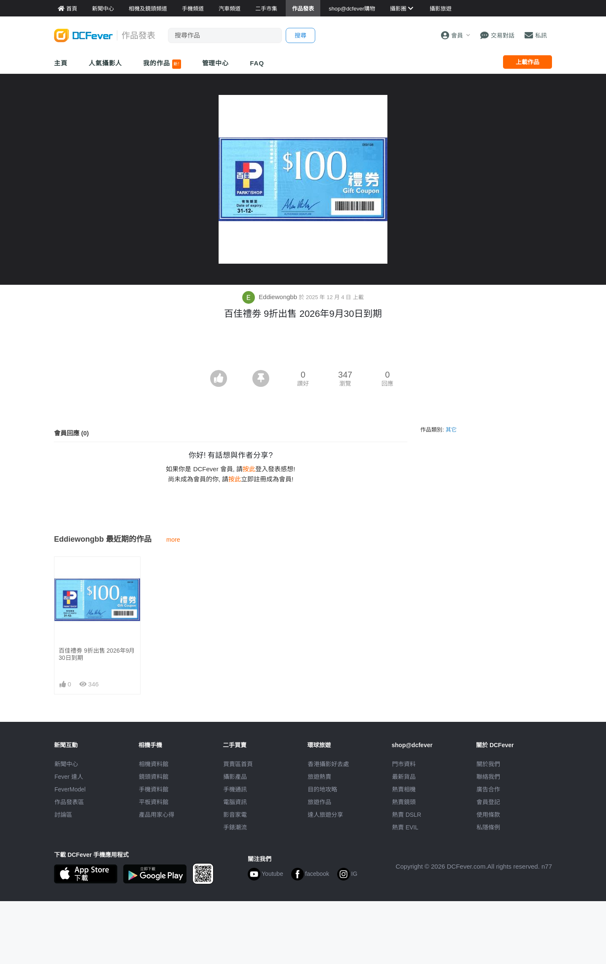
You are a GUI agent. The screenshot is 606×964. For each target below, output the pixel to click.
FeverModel (70, 789)
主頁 (61, 63)
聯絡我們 (488, 776)
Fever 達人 (68, 776)
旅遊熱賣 (319, 776)
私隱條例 (488, 827)
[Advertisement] (303, 347)
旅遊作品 (319, 802)
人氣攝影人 (105, 63)
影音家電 (235, 814)
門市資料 (404, 764)
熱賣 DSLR (406, 814)
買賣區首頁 (238, 764)
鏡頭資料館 (153, 776)
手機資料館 (153, 789)
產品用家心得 (156, 814)
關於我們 (488, 764)
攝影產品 (235, 776)
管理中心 (215, 63)
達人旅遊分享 (325, 814)
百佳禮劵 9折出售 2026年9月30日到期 (97, 654)
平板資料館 (153, 802)
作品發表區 (69, 802)
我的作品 (162, 64)
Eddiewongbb (270, 296)
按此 (249, 469)
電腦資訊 (235, 802)
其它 (451, 430)
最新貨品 (404, 776)
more (173, 539)
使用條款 (488, 814)
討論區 (63, 814)
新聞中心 (66, 764)
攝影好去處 (328, 764)
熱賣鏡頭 (404, 802)
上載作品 (527, 62)
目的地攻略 (322, 789)
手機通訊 (235, 789)
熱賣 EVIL (405, 827)
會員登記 (488, 802)
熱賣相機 (404, 789)
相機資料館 (153, 764)
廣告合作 (488, 789)
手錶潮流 (235, 827)
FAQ (257, 63)
